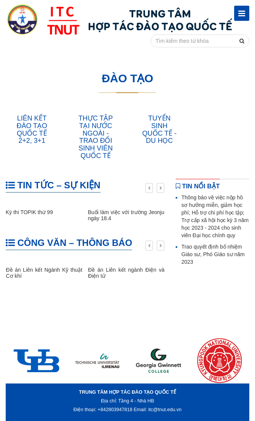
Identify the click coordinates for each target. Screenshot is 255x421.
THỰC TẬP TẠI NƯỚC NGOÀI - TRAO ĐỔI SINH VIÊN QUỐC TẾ (96, 137)
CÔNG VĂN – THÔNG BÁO (69, 243)
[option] (36, 360)
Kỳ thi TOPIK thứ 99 (29, 212)
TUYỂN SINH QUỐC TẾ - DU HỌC (159, 129)
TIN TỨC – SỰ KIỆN (53, 185)
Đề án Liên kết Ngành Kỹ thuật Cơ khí (44, 273)
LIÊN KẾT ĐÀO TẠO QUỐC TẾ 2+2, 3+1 (32, 129)
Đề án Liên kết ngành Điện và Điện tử (126, 273)
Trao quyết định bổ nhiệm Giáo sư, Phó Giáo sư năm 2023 (213, 254)
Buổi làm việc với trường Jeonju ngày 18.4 (126, 215)
